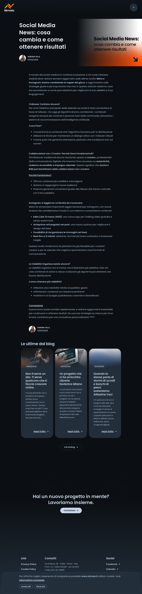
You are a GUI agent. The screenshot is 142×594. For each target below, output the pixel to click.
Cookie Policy (28, 569)
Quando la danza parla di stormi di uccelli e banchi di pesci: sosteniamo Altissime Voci (104, 384)
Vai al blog (71, 447)
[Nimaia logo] (9, 10)
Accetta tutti (26, 586)
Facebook (113, 564)
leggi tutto (41, 431)
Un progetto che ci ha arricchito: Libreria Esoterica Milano (71, 379)
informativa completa (31, 580)
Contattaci (71, 510)
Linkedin (112, 569)
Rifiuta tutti (40, 586)
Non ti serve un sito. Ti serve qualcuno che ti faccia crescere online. (36, 380)
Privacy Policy (28, 564)
